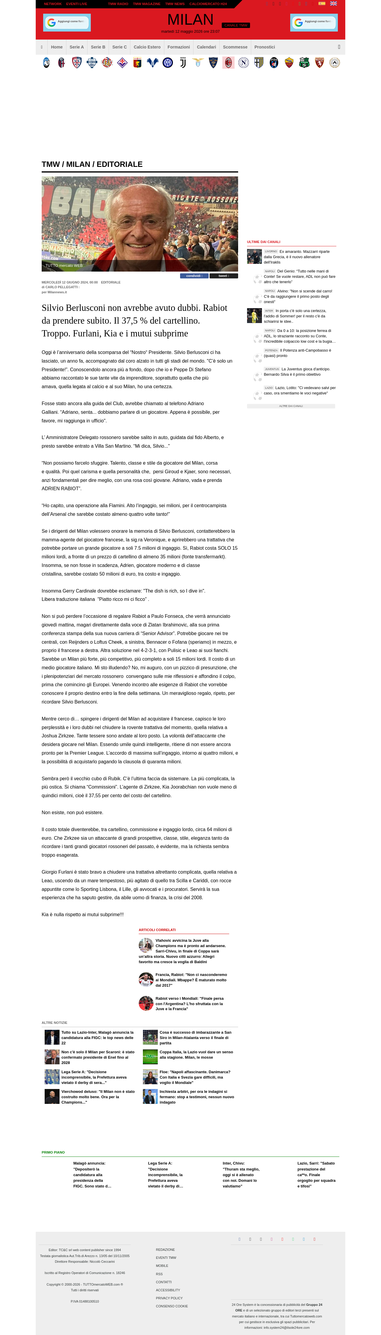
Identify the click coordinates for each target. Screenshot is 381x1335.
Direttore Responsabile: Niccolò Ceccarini (85, 1261)
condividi (194, 276)
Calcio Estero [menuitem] (147, 47)
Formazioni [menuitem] (179, 47)
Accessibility (168, 1290)
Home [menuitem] (57, 47)
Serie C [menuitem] (120, 47)
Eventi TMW (166, 1258)
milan (78, 164)
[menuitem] (41, 47)
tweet (224, 276)
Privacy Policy (169, 1298)
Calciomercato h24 (208, 4)
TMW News (175, 4)
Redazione (165, 1249)
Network (53, 4)
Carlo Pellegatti (62, 287)
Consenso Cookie (172, 1306)
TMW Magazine (146, 4)
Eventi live (76, 4)
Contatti (164, 1282)
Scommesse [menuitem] (235, 47)
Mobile (162, 1266)
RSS (159, 1274)
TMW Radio (118, 4)
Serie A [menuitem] (77, 47)
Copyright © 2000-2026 (63, 1284)
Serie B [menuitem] (98, 47)
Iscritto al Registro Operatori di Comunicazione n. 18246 (85, 1273)
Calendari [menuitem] (206, 47)
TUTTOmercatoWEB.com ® (103, 1284)
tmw (51, 164)
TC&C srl (65, 1250)
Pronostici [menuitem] (264, 47)
